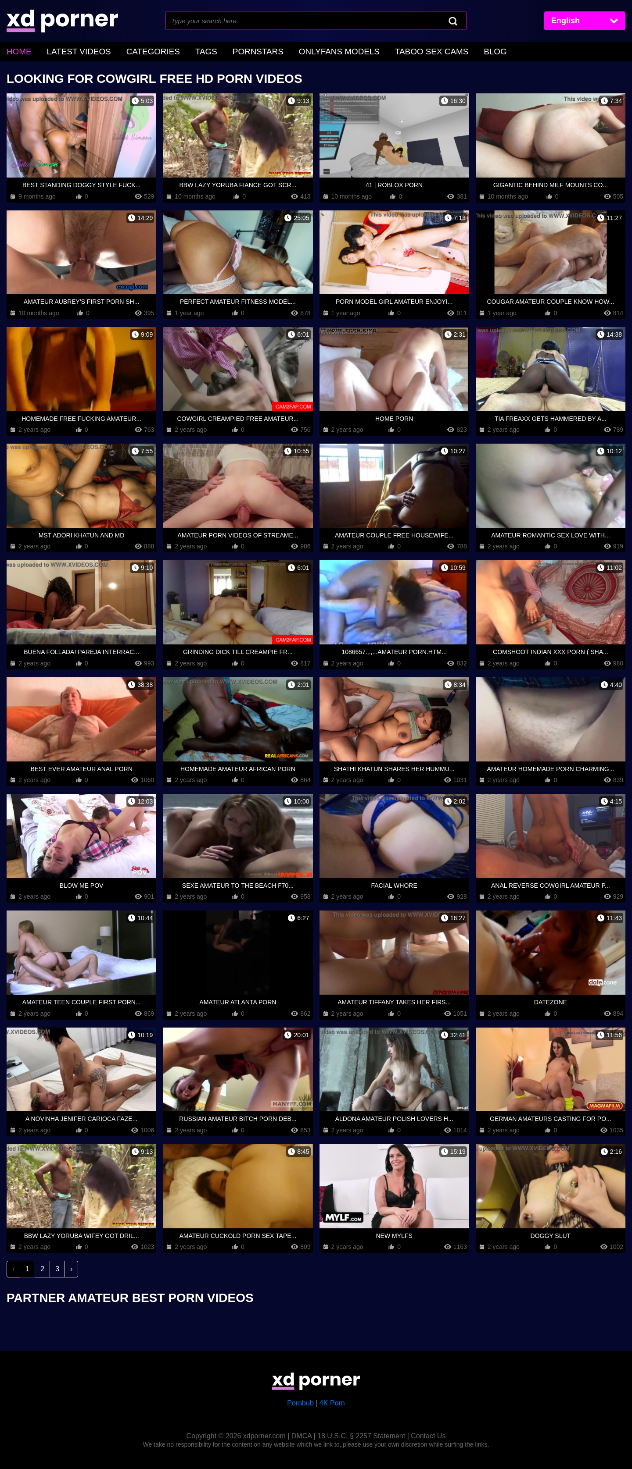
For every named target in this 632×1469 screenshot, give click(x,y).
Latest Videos (70, 50)
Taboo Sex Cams (381, 50)
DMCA (301, 1434)
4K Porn (332, 1401)
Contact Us (428, 1434)
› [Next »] (71, 1267)
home (17, 50)
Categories (135, 50)
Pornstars (229, 50)
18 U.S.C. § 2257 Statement (361, 1434)
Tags (183, 50)
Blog (437, 50)
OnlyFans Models (300, 50)
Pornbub (300, 1401)
